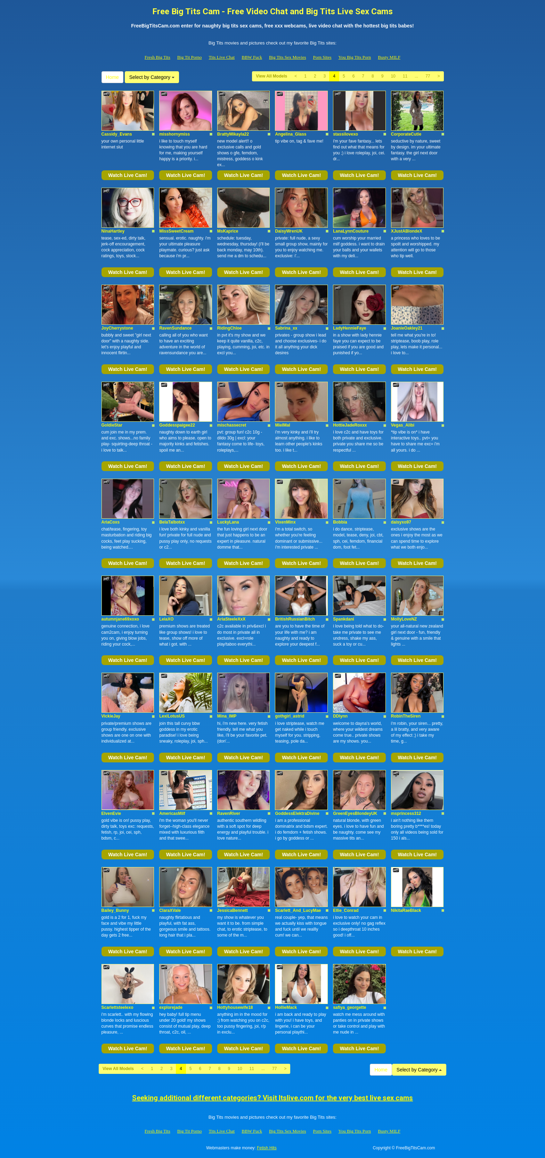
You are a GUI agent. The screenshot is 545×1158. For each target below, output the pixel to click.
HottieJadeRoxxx (350, 425)
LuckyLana (228, 522)
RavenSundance (175, 328)
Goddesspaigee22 (177, 425)
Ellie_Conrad (345, 910)
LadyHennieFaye (349, 328)
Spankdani (343, 619)
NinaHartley (113, 231)
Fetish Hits (267, 1147)
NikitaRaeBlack (406, 910)
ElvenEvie (111, 813)
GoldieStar (112, 425)
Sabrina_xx (286, 328)
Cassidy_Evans (116, 134)
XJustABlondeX (406, 231)
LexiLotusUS (172, 716)
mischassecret (231, 425)
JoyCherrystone (117, 328)
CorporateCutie (406, 134)
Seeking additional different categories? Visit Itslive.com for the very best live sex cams (272, 1098)
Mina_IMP (226, 716)
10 (393, 76)
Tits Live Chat (222, 57)
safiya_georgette (349, 1007)
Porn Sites (322, 57)
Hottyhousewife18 (235, 1007)
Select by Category (151, 77)
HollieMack (286, 1007)
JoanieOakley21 (407, 328)
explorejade (170, 1007)
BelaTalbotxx (172, 522)
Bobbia (340, 522)
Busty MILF (389, 57)
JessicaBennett (232, 910)
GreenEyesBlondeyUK (355, 813)
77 (427, 76)
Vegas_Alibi (402, 425)
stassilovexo (345, 134)
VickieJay (111, 716)
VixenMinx (285, 522)
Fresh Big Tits (157, 57)
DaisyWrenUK (288, 231)
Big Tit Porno (189, 57)
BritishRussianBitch (295, 619)
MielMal (282, 425)
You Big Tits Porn (355, 57)
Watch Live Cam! (127, 175)
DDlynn (340, 716)
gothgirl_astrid (289, 716)
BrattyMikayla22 (233, 134)
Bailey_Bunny (115, 910)
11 (405, 76)
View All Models (271, 76)
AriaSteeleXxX (231, 619)
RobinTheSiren (406, 716)
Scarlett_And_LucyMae (298, 910)
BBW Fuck (252, 57)
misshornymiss (174, 134)
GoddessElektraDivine (297, 813)
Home (112, 77)
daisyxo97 (401, 522)
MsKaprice (227, 231)
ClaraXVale (170, 910)
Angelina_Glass (290, 134)
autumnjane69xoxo (120, 619)
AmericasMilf (172, 813)
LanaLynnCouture (350, 231)
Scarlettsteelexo (117, 1007)
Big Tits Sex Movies (287, 57)
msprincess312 (406, 813)
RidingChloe (229, 328)
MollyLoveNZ (404, 619)
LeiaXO (166, 619)
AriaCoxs (110, 522)
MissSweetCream (176, 231)
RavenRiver (228, 813)
